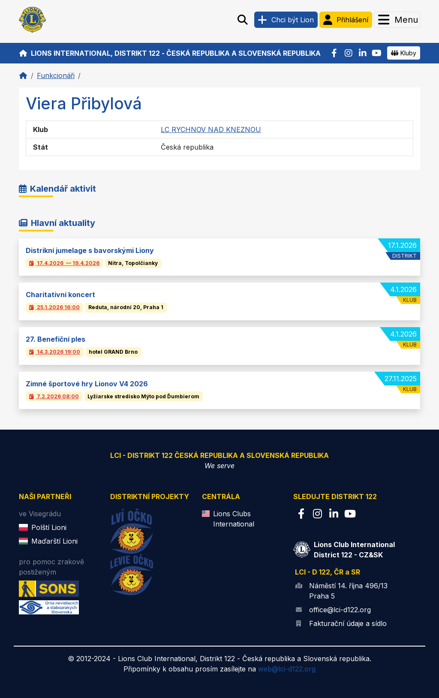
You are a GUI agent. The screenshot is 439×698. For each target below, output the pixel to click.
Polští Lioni (48, 527)
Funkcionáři (56, 75)
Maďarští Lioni (54, 541)
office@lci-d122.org (340, 609)
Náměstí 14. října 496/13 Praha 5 (348, 590)
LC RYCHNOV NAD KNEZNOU (211, 129)
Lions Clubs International (233, 518)
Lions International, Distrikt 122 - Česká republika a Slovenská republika (170, 53)
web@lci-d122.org (287, 669)
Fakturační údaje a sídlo (348, 623)
